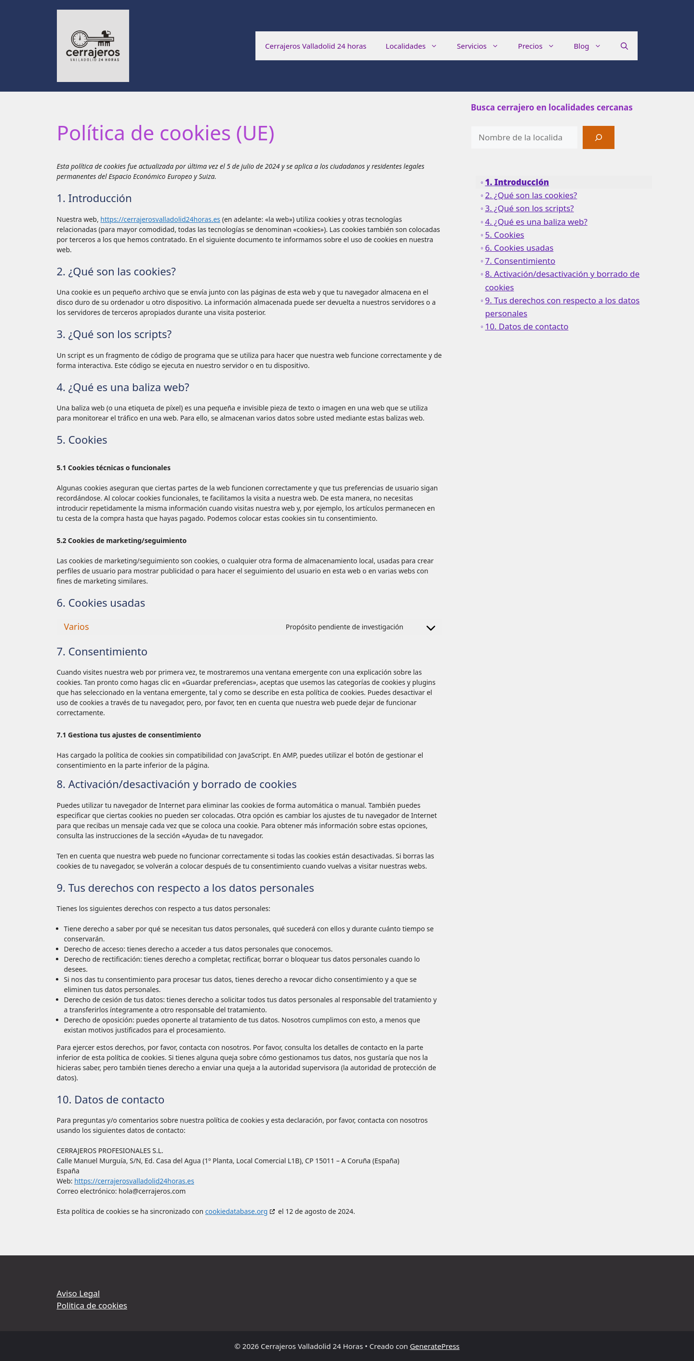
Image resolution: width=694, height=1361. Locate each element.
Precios (541, 45)
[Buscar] (598, 137)
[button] (624, 45)
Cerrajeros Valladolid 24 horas (315, 46)
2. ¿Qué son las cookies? (531, 195)
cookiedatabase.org (236, 1211)
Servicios (482, 45)
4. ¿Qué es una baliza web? (536, 221)
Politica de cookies (92, 1305)
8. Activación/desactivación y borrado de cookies (562, 280)
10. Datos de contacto (526, 326)
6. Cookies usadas (519, 247)
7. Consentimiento (520, 260)
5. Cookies (504, 234)
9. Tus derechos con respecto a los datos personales (562, 307)
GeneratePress (434, 1346)
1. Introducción (517, 182)
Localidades (416, 45)
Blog (592, 45)
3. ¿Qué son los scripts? (529, 208)
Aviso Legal (78, 1293)
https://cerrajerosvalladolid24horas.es (160, 219)
